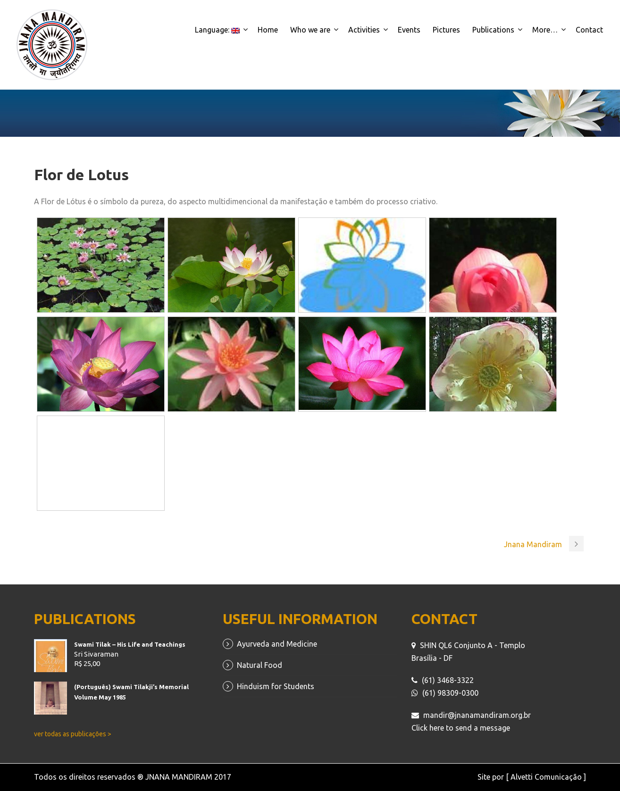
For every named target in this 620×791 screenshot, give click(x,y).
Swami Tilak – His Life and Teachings (129, 644)
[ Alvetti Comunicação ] (546, 777)
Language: (217, 29)
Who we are (310, 29)
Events (409, 29)
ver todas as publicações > (72, 734)
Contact (589, 29)
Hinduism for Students (275, 686)
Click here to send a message (460, 728)
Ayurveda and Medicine (277, 644)
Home (268, 29)
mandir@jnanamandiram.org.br (477, 715)
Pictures (446, 29)
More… (545, 29)
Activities (364, 29)
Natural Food (259, 665)
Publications (493, 29)
